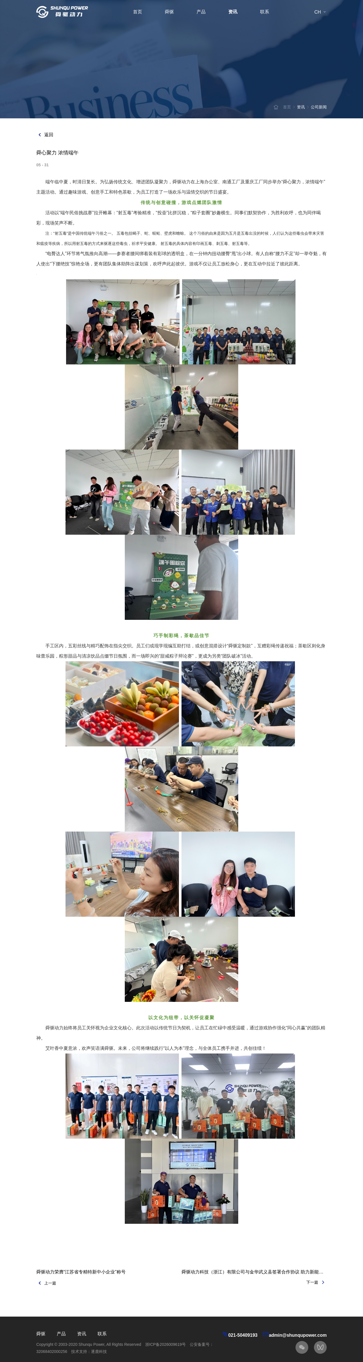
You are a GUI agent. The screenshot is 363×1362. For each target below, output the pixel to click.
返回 (44, 134)
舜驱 (169, 11)
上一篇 (46, 1283)
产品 (201, 11)
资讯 (232, 11)
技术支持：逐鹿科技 (89, 1351)
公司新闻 (319, 107)
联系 (264, 11)
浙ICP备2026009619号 (165, 1344)
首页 (137, 11)
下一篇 (316, 1282)
